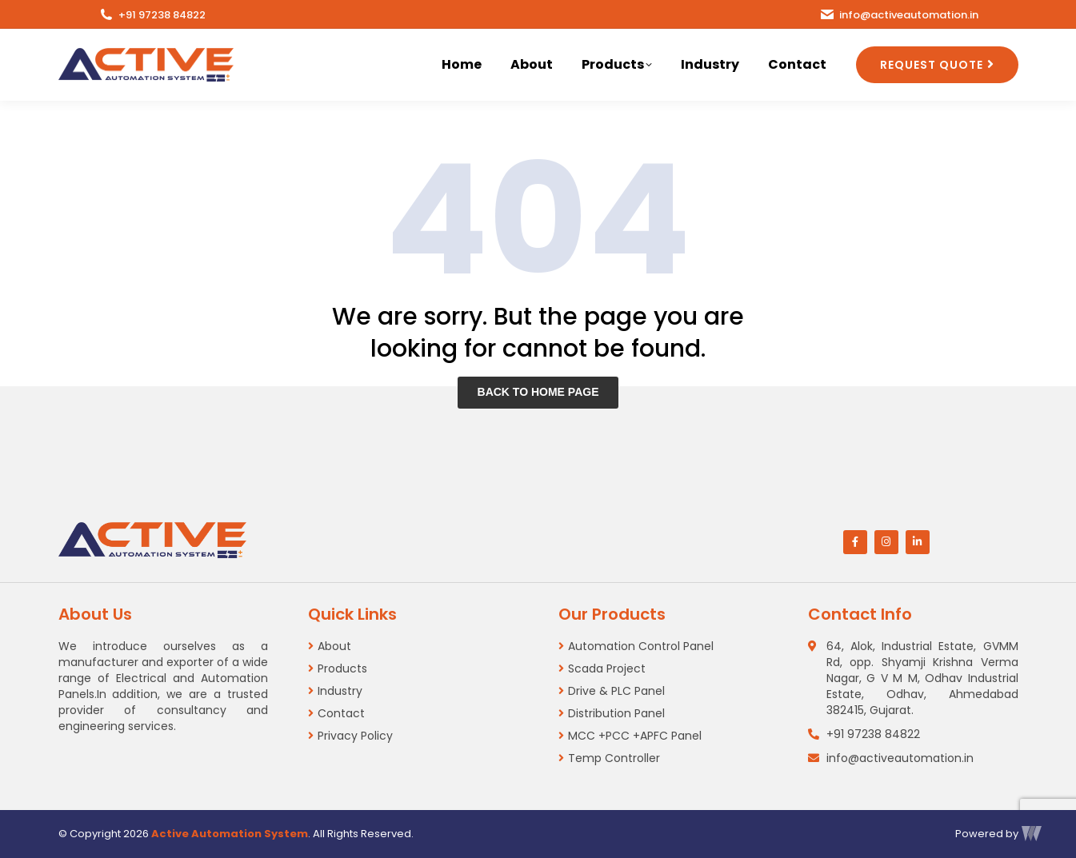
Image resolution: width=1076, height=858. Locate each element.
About (334, 646)
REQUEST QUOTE (931, 65)
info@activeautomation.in (898, 14)
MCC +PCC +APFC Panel (635, 736)
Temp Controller (614, 758)
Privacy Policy (355, 736)
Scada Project (607, 668)
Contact (341, 713)
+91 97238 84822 (152, 14)
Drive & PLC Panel (616, 691)
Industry (340, 691)
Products (342, 668)
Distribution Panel (616, 713)
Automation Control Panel (641, 646)
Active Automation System (229, 833)
